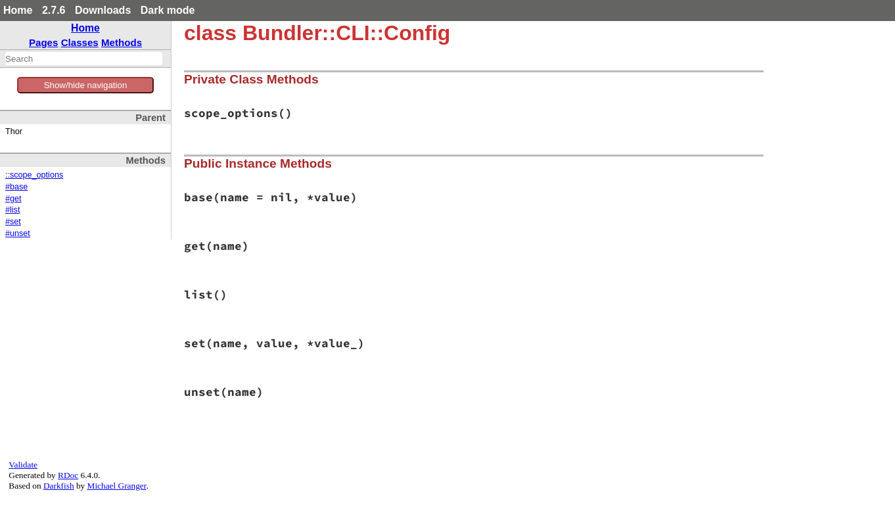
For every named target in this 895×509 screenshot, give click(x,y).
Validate (23, 465)
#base (16, 186)
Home (17, 10)
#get (13, 198)
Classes (80, 42)
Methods (121, 42)
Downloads (103, 10)
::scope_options (34, 175)
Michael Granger (117, 486)
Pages (43, 42)
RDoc (68, 475)
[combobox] (83, 58)
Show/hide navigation (85, 85)
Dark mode (168, 10)
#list (12, 209)
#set (13, 221)
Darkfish (58, 486)
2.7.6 (54, 10)
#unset (17, 233)
